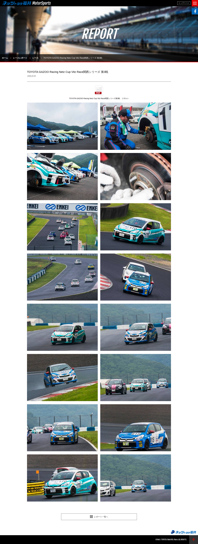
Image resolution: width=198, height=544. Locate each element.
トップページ (183, 3)
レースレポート (20, 58)
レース (35, 58)
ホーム (5, 58)
